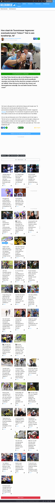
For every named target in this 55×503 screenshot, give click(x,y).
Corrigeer (37, 127)
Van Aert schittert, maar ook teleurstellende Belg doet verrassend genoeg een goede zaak (32, 299)
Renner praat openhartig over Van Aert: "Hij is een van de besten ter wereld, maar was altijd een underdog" (7, 397)
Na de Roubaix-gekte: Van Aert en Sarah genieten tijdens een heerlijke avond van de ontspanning (33, 275)
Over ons (25, 497)
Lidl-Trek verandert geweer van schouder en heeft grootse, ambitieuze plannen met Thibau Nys (6, 275)
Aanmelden (49, 1)
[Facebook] (43, 498)
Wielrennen (30, 3)
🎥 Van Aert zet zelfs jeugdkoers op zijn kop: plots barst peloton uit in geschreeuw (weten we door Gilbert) (6, 349)
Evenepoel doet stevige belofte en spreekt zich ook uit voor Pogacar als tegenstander (7, 489)
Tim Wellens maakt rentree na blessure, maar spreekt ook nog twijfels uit (6, 466)
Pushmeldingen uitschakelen (39, 499)
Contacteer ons (19, 497)
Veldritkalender (12, 9)
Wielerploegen (46, 3)
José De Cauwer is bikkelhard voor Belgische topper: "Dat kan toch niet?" (19, 421)
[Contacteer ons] (48, 498)
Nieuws (19, 3)
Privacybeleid (31, 497)
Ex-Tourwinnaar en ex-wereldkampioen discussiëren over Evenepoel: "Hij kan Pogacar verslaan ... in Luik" (20, 275)
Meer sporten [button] (7, 1)
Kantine (24, 3)
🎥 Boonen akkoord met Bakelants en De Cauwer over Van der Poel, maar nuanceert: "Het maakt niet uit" (19, 349)
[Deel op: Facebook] (34, 39)
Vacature (37, 497)
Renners (19, 6)
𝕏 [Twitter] (45, 498)
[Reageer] (24, 206)
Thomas (3, 112)
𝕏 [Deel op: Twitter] (36, 38)
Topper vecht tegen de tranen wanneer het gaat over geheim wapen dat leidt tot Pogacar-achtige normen (6, 251)
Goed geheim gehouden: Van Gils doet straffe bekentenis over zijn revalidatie (19, 201)
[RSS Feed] (50, 498)
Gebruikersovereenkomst (15, 499)
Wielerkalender (4, 9)
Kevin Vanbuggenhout (10, 38)
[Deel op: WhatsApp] (39, 39)
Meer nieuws (21, 159)
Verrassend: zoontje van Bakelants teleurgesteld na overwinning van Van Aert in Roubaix (19, 323)
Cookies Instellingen (27, 499)
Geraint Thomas (14, 155)
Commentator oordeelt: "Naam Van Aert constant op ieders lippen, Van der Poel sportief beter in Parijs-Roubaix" (20, 373)
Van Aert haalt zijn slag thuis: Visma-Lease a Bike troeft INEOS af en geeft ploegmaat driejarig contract (20, 251)
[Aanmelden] (9, 156)
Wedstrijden (38, 3)
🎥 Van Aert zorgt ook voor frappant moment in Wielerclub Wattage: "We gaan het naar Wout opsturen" (32, 397)
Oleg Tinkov (22, 155)
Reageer (20, 127)
